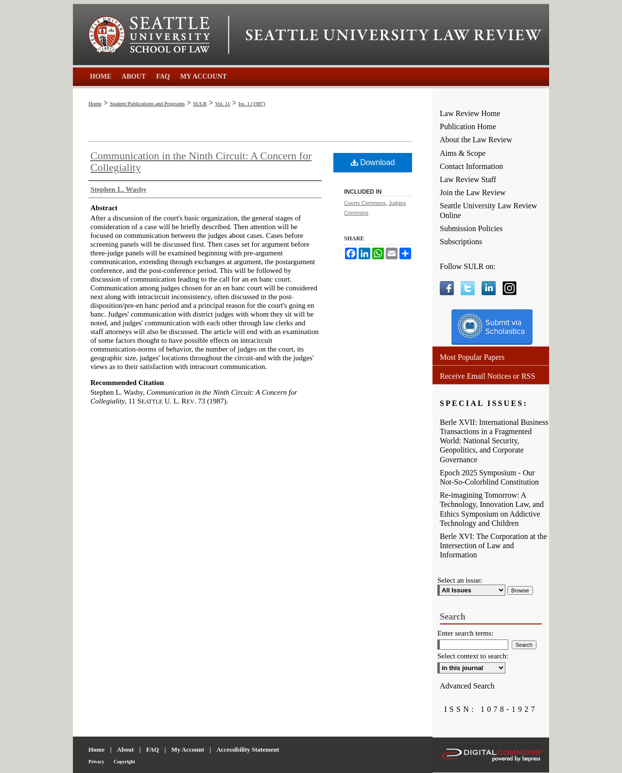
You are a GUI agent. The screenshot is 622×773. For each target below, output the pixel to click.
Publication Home (468, 126)
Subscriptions (461, 241)
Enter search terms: (465, 633)
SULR (200, 103)
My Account (188, 749)
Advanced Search (467, 686)
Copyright (124, 761)
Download (373, 162)
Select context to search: (472, 656)
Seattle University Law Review (393, 35)
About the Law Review (476, 139)
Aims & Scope (462, 153)
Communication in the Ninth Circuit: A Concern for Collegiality (200, 161)
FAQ (152, 749)
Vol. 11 (222, 103)
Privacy (96, 761)
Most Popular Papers (472, 357)
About (125, 749)
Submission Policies (471, 228)
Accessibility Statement (247, 749)
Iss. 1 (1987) (252, 103)
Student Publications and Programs (147, 103)
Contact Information (471, 166)
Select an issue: (459, 580)
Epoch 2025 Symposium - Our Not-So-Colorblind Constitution (489, 477)
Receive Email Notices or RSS (487, 376)
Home (95, 103)
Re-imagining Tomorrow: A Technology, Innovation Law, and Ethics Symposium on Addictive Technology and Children (492, 509)
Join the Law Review (473, 192)
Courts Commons (365, 203)
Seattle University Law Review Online (488, 210)
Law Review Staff (468, 179)
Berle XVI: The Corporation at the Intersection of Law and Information (493, 545)
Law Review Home (470, 113)
